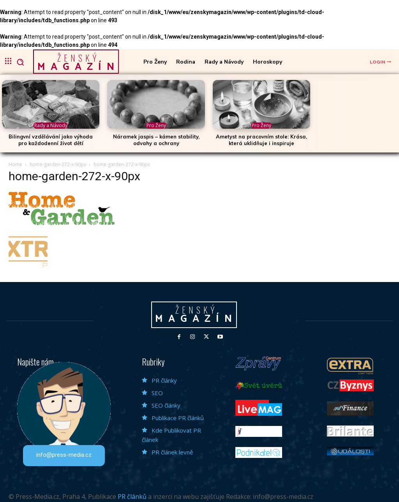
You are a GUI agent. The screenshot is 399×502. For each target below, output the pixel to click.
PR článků (132, 496)
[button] (20, 62)
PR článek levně (172, 452)
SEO (157, 393)
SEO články (166, 405)
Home (15, 164)
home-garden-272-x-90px (58, 164)
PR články (164, 380)
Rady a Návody (50, 125)
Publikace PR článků (178, 418)
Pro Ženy (156, 125)
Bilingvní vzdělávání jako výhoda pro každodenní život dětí (51, 139)
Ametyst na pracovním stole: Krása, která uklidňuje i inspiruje (261, 139)
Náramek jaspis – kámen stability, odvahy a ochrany (156, 139)
